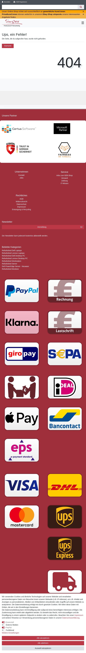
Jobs (21, 178)
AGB (21, 199)
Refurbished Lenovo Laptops (13, 253)
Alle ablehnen (43, 643)
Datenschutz (21, 204)
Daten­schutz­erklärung (70, 618)
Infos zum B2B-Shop (64, 175)
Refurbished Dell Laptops (12, 250)
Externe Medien (12, 625)
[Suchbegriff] (40, 7)
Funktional (10, 630)
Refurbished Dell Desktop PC (13, 256)
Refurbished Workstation (11, 261)
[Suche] (81, 7)
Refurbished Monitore (10, 269)
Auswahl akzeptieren (43, 648)
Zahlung (64, 181)
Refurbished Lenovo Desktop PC (15, 258)
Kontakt (21, 175)
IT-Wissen (64, 183)
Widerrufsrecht (21, 202)
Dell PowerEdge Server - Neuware (15, 266)
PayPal (8, 628)
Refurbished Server (9, 264)
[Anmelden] (6, 2)
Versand (64, 178)
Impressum (21, 207)
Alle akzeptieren (43, 638)
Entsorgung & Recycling (21, 209)
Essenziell (10, 622)
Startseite (7, 46)
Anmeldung (59, 227)
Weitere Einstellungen (10, 633)
